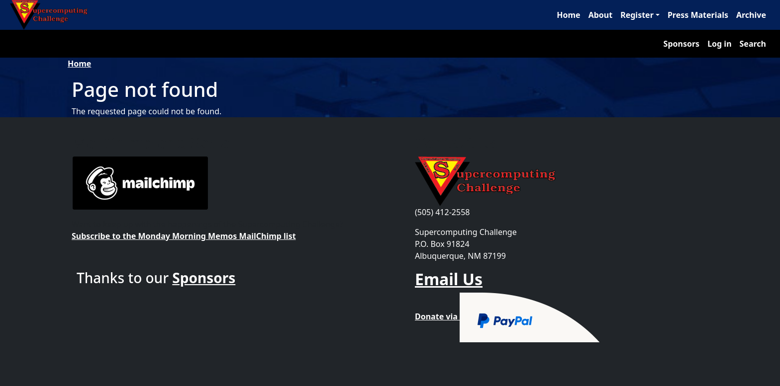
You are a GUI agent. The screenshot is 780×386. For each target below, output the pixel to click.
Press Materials (698, 14)
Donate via (507, 316)
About (600, 14)
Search (753, 43)
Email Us (449, 279)
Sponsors (682, 43)
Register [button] (637, 14)
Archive (751, 14)
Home (568, 14)
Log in (719, 43)
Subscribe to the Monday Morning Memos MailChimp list (184, 236)
